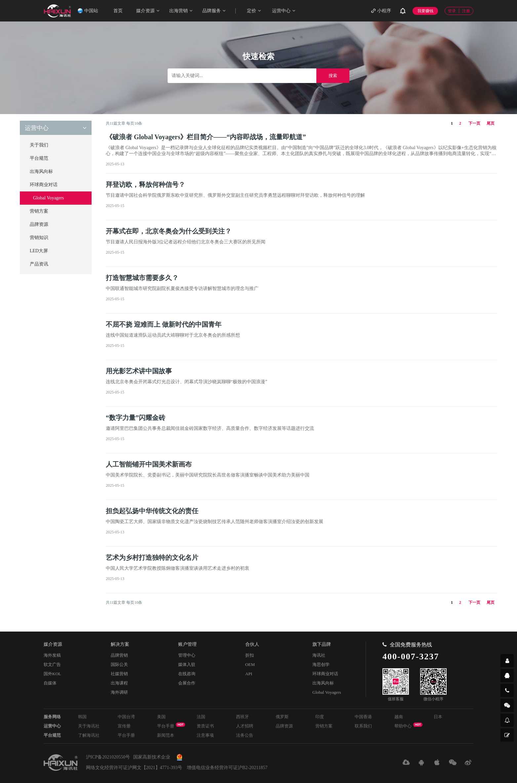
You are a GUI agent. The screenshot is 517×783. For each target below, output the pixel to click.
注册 (466, 11)
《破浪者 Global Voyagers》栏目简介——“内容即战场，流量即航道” (206, 137)
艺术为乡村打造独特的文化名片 (152, 557)
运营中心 (283, 10)
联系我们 (363, 725)
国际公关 (119, 664)
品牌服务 (215, 9)
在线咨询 (186, 673)
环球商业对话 (44, 184)
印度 (319, 716)
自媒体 (50, 682)
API (248, 673)
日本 (438, 716)
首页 (118, 10)
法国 (201, 716)
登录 (452, 11)
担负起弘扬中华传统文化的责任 (152, 511)
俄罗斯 (282, 716)
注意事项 (205, 735)
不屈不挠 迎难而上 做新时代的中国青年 (163, 324)
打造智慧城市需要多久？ (142, 277)
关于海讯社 (88, 725)
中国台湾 (126, 716)
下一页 (474, 123)
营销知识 (39, 237)
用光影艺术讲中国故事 (139, 371)
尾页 (491, 123)
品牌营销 (119, 655)
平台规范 (39, 158)
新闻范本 (165, 735)
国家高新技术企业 (151, 757)
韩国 (82, 716)
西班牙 (242, 716)
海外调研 (119, 692)
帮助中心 (408, 725)
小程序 (381, 10)
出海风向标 (41, 171)
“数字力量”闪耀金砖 (135, 417)
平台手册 (171, 725)
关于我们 (39, 145)
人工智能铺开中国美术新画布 (149, 464)
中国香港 (363, 716)
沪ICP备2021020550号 (108, 757)
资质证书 (205, 725)
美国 (161, 716)
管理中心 (186, 655)
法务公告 (244, 735)
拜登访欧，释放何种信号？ (145, 184)
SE (274, 767)
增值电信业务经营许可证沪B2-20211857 (227, 767)
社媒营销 (119, 673)
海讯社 (318, 655)
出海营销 (180, 10)
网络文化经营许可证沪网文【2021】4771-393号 (134, 767)
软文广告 (52, 664)
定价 (256, 9)
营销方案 (39, 211)
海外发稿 (52, 655)
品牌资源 (39, 224)
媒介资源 (149, 9)
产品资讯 (39, 264)
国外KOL (52, 673)
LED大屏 (39, 250)
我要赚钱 (425, 11)
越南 (398, 716)
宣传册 (124, 725)
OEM (250, 664)
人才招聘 (244, 725)
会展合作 (186, 682)
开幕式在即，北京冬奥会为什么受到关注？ (168, 231)
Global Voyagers (48, 197)
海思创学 (321, 664)
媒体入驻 (186, 664)
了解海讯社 (88, 735)
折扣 (249, 655)
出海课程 (119, 682)
